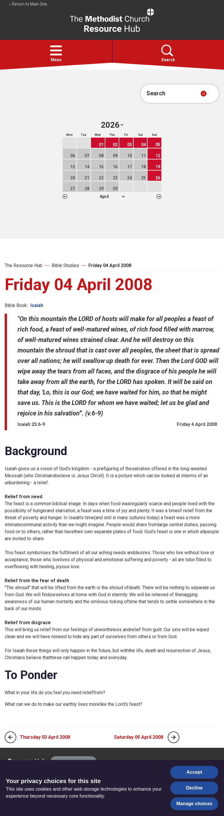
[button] (56, 50)
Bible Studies (65, 265)
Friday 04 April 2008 (109, 265)
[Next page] (173, 737)
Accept (194, 772)
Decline (194, 787)
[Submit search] (203, 93)
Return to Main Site (28, 4)
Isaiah (36, 305)
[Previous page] (10, 737)
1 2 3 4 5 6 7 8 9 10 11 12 (112, 196)
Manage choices (194, 803)
